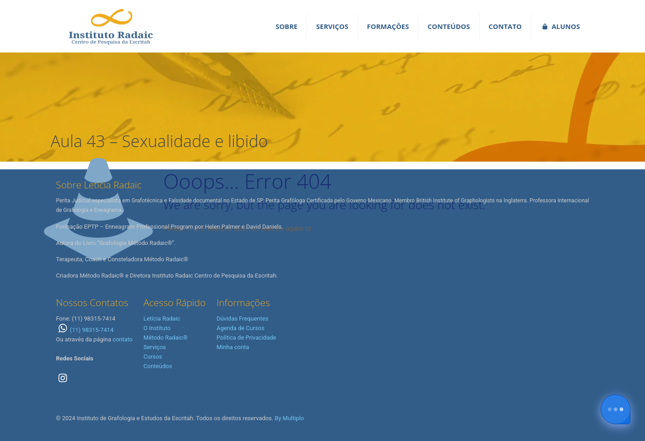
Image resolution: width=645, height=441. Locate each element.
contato (122, 339)
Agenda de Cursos (241, 328)
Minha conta (233, 347)
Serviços (155, 347)
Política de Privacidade (246, 337)
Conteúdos (158, 366)
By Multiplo (289, 418)
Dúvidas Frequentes (242, 318)
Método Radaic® (166, 337)
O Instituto (157, 328)
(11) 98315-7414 (85, 329)
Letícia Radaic (162, 318)
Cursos (153, 356)
